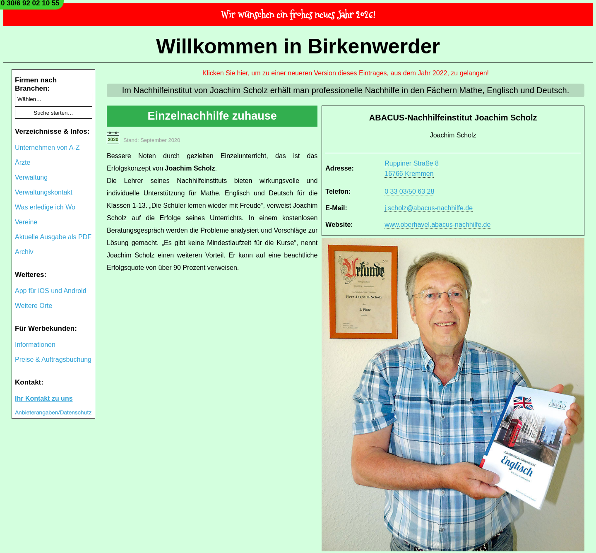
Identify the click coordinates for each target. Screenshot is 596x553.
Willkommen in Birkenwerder (298, 46)
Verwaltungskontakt (43, 192)
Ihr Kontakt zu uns (44, 398)
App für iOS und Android (51, 290)
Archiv (24, 251)
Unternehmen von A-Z (47, 147)
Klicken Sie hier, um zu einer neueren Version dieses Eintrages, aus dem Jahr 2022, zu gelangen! (345, 73)
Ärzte (22, 162)
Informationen (35, 344)
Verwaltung (31, 177)
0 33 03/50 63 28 (409, 191)
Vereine (26, 222)
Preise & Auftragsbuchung (53, 359)
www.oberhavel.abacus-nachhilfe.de (437, 224)
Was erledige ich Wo (45, 207)
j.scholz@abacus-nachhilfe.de (429, 208)
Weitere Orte (33, 305)
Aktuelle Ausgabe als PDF (53, 236)
